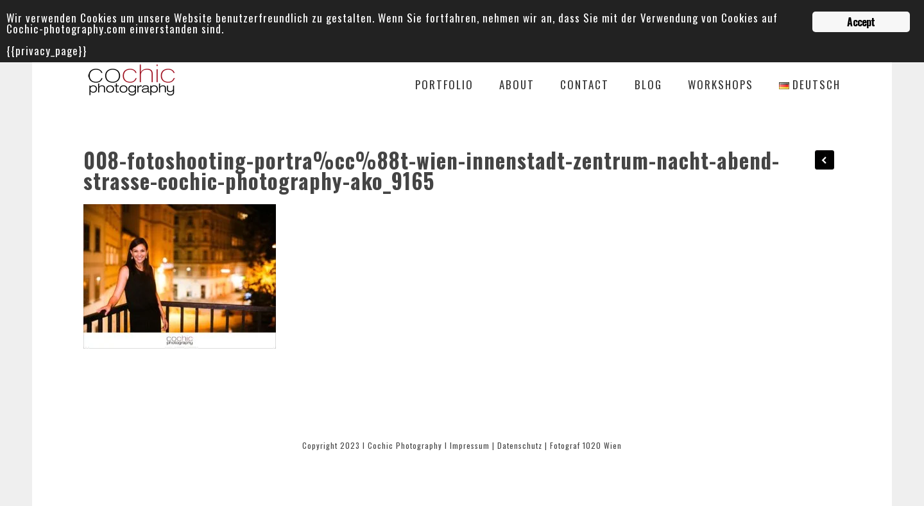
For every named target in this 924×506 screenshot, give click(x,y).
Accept (861, 22)
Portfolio (444, 85)
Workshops (720, 85)
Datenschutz (519, 445)
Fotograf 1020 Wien (586, 445)
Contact (584, 85)
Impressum (470, 445)
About (517, 85)
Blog (648, 85)
